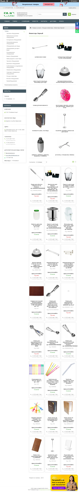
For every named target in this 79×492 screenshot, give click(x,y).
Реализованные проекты (11, 85)
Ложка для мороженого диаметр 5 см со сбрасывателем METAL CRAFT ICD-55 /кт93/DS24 (52, 304)
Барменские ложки (40, 57)
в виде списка (75, 162)
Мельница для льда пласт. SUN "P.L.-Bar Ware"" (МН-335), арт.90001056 (68, 227)
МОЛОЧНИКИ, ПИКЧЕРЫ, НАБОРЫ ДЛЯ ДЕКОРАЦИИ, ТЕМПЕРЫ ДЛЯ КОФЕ (65, 106)
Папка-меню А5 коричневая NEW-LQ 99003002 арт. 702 (52, 419)
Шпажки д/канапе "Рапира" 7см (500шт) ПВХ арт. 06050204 (36, 419)
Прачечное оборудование (13, 63)
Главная (7, 21)
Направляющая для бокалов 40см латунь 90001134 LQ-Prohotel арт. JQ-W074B (68, 265)
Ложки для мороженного (40, 105)
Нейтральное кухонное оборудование (12, 36)
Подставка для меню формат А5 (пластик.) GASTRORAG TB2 (68, 456)
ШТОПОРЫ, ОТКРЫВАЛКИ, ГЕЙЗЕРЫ (64, 154)
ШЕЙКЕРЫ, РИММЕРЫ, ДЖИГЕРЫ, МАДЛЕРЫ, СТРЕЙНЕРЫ (40, 155)
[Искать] (65, 14)
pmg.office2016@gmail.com (12, 155)
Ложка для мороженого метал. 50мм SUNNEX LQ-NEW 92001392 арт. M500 (36, 343)
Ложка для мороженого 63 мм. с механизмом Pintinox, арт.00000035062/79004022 (68, 343)
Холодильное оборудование (14, 39)
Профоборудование (12, 81)
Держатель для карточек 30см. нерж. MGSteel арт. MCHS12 (52, 456)
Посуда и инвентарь (47, 28)
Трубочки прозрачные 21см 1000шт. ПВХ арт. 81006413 (68, 381)
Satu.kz (46, 488)
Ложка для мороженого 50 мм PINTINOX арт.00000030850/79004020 (52, 342)
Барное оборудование (12, 56)
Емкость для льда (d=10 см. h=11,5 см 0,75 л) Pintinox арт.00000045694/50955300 (52, 226)
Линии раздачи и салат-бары (14, 58)
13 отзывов (65, 1)
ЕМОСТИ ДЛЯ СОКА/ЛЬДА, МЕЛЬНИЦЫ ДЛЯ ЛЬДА (40, 82)
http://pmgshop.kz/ (10, 153)
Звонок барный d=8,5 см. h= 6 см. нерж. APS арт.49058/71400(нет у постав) (36, 265)
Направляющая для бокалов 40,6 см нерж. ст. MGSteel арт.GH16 (52, 264)
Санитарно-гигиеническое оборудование (13, 73)
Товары (14, 21)
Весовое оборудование (13, 78)
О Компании (25, 21)
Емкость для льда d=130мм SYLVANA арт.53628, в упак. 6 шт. (68, 186)
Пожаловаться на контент (45, 489)
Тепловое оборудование (13, 33)
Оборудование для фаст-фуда (13, 49)
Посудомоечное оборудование (11, 53)
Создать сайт (12, 1)
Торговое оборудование (13, 61)
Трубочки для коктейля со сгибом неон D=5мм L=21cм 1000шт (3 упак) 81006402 (52, 382)
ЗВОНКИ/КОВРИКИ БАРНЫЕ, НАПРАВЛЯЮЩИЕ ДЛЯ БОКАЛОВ (64, 82)
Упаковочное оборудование (14, 69)
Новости (35, 21)
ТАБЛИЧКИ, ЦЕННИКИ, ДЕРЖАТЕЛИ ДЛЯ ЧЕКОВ (64, 131)
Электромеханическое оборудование (12, 43)
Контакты (44, 21)
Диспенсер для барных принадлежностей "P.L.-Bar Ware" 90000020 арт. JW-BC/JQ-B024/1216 (52, 187)
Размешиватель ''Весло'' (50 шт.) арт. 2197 (36, 381)
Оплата (61, 21)
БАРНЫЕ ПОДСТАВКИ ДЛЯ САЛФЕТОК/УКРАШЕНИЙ (65, 58)
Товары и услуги (36, 28)
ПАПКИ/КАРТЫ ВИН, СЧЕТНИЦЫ (40, 130)
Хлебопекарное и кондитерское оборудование (15, 66)
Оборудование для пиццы (13, 46)
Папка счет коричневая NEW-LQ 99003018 (36, 456)
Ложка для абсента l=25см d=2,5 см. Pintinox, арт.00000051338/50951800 (36, 186)
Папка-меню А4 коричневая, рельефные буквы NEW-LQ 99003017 (68, 419)
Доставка (53, 21)
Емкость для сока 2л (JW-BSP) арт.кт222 (36, 225)
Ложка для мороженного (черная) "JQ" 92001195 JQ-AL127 (68, 303)
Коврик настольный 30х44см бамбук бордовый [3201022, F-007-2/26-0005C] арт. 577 (36, 303)
